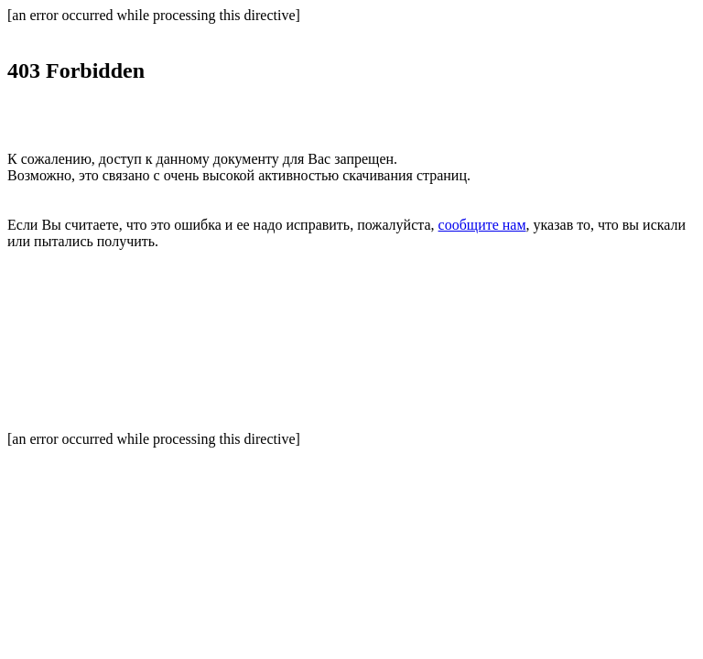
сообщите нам (482, 224)
